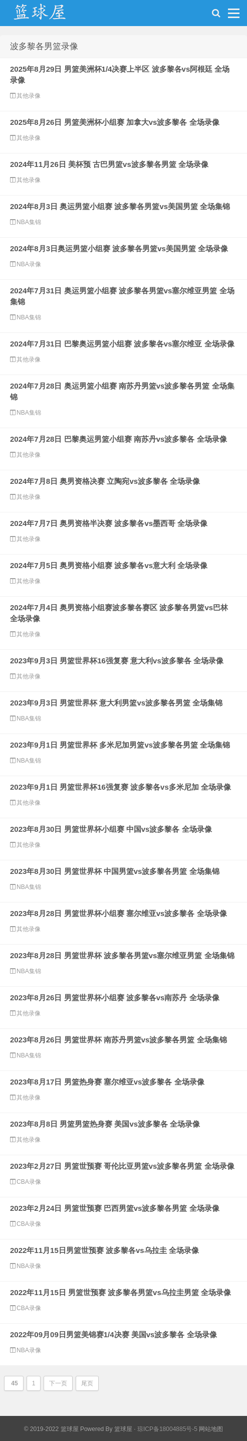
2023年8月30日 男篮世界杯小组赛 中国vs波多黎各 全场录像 (111, 829)
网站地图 (211, 1428)
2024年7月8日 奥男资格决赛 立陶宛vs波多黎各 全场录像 (105, 481)
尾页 (87, 1383)
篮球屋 (123, 1428)
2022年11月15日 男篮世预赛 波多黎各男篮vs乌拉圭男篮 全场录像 (120, 1292)
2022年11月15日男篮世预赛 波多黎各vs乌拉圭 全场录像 (104, 1250)
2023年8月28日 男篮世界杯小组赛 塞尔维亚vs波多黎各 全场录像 (118, 913)
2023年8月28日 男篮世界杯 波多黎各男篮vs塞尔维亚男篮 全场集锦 (122, 955)
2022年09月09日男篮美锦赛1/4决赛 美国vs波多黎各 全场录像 (113, 1334)
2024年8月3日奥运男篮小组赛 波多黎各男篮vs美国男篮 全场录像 (119, 248)
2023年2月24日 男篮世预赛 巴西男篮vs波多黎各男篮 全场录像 (114, 1208)
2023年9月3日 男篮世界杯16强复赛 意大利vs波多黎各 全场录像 (116, 660)
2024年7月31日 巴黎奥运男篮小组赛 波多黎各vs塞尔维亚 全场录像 (122, 343)
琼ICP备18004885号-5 (167, 1428)
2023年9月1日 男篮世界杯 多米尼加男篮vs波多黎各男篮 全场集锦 (120, 745)
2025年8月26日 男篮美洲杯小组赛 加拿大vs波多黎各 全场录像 (114, 122)
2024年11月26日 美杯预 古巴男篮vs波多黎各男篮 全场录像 (109, 164)
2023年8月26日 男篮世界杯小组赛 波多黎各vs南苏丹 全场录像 (114, 997)
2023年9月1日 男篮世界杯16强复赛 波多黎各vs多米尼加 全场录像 (120, 787)
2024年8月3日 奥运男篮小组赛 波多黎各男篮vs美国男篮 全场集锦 (120, 206)
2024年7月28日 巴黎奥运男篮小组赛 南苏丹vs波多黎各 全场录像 (118, 439)
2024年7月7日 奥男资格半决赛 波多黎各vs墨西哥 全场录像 (108, 523)
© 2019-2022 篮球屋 (51, 1428)
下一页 (58, 1383)
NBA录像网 (50, 15)
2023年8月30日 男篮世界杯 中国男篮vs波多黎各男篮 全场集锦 (114, 871)
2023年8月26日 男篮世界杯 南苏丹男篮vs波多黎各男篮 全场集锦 (118, 1039)
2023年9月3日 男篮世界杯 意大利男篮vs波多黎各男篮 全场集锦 (116, 702)
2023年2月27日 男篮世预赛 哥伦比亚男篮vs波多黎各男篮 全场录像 (122, 1166)
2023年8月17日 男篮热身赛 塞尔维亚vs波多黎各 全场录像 (107, 1081)
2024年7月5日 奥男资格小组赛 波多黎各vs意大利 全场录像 (108, 565)
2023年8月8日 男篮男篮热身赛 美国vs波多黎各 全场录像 (105, 1124)
